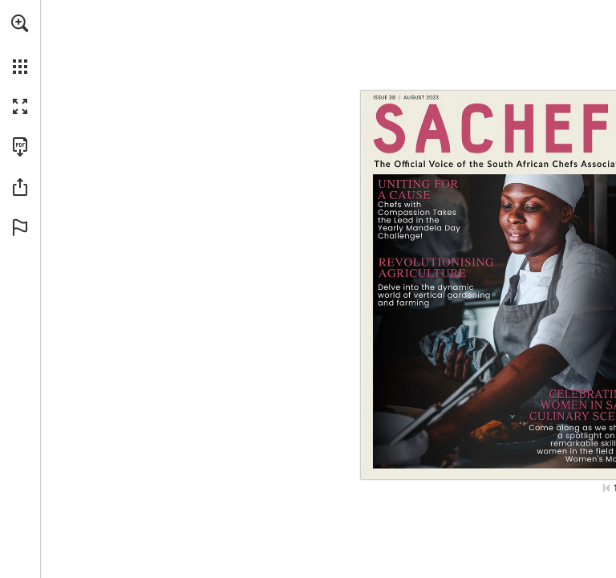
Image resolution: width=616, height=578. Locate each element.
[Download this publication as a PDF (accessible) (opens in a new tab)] (20, 147)
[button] (20, 23)
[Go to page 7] (423, 210)
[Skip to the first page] (606, 488)
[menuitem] (20, 44)
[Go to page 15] (449, 285)
